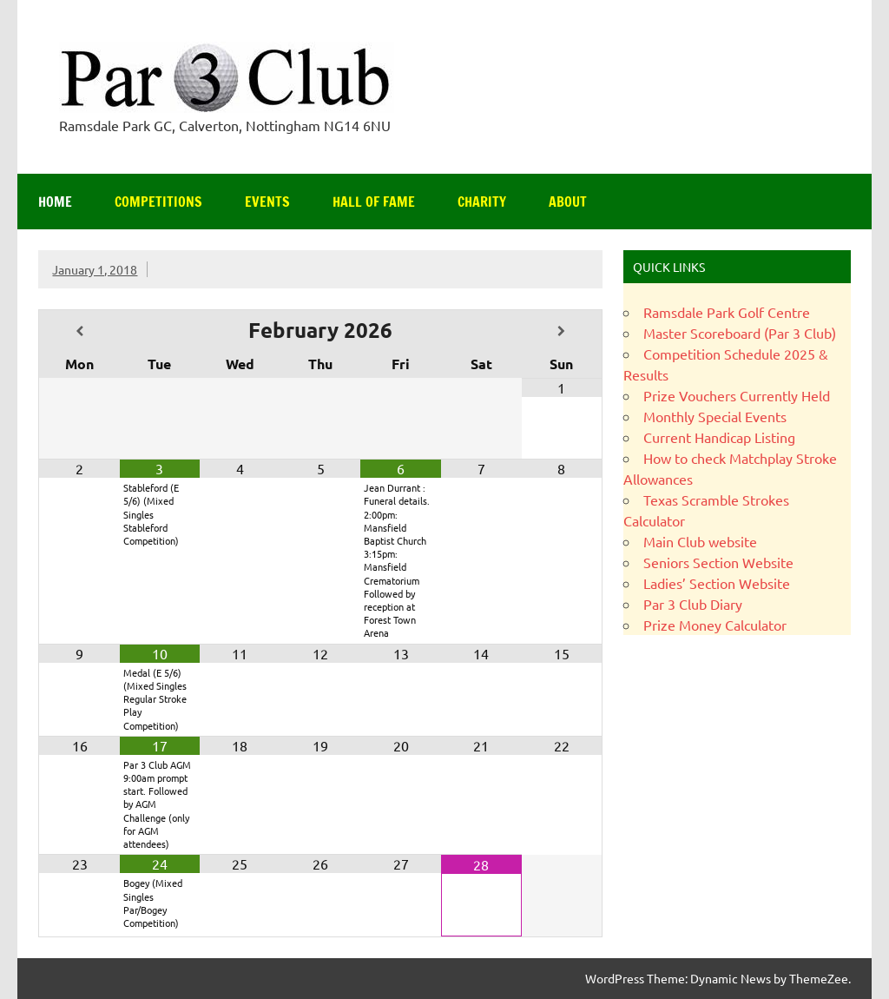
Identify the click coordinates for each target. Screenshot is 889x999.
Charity (482, 201)
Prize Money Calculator (715, 624)
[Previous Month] (79, 331)
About (568, 201)
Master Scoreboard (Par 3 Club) (739, 332)
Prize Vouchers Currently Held (736, 395)
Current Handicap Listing (719, 437)
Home (55, 201)
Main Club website (700, 541)
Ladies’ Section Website (716, 583)
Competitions (158, 201)
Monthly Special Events (715, 416)
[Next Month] (562, 331)
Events (267, 201)
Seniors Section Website (718, 562)
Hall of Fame (374, 201)
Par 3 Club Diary (692, 603)
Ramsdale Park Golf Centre (726, 312)
